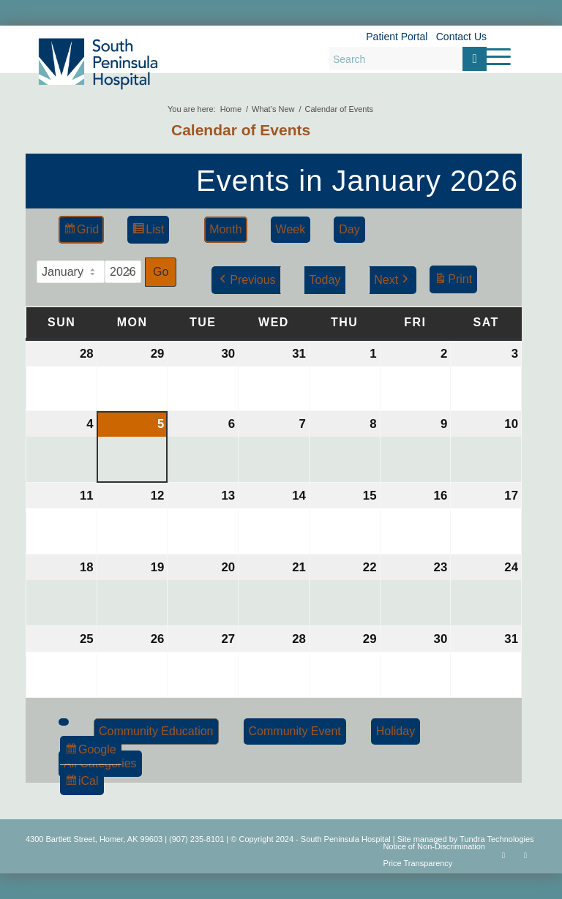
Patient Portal (396, 36)
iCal (84, 783)
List (148, 231)
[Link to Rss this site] (525, 855)
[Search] (408, 58)
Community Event (295, 731)
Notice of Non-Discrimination (434, 846)
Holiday (395, 731)
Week (291, 229)
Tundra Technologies (497, 839)
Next (392, 280)
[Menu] (491, 56)
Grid (81, 231)
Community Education (156, 731)
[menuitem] (491, 56)
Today (325, 280)
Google (90, 752)
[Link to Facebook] (503, 855)
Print (453, 281)
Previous (246, 280)
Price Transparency (418, 863)
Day (349, 229)
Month (225, 229)
